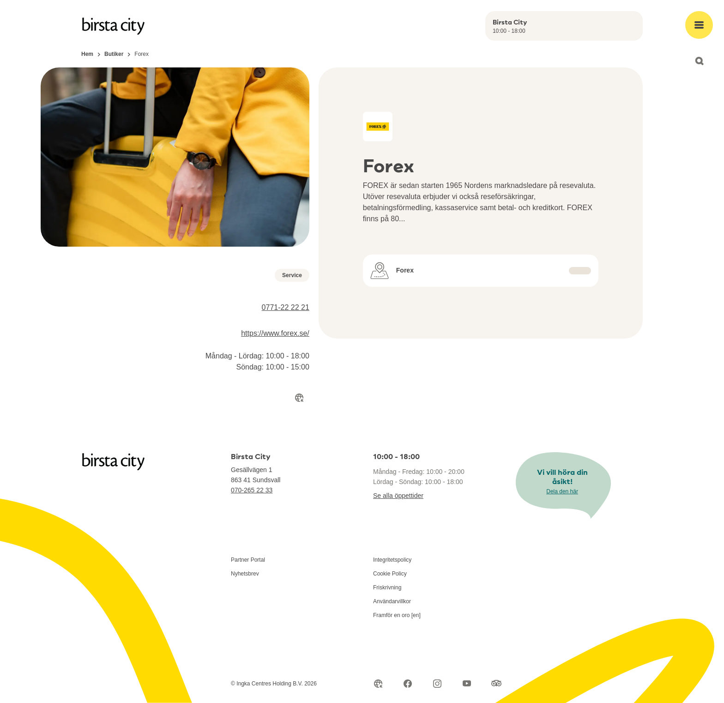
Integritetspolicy (392, 560)
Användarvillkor (392, 601)
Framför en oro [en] (397, 615)
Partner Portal (248, 560)
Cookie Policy (390, 573)
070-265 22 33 (251, 490)
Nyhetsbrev (245, 573)
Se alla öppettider (398, 495)
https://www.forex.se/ (275, 333)
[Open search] (699, 61)
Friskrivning (387, 587)
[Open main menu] (699, 25)
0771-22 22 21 (285, 307)
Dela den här (562, 491)
